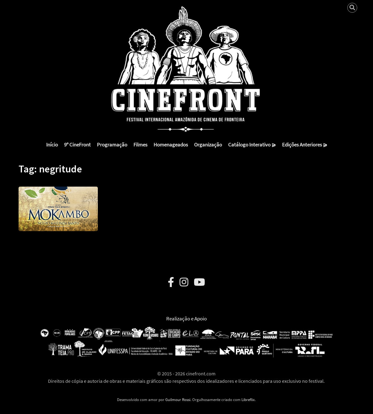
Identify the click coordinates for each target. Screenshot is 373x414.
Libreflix (248, 399)
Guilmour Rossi (177, 399)
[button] (58, 204)
